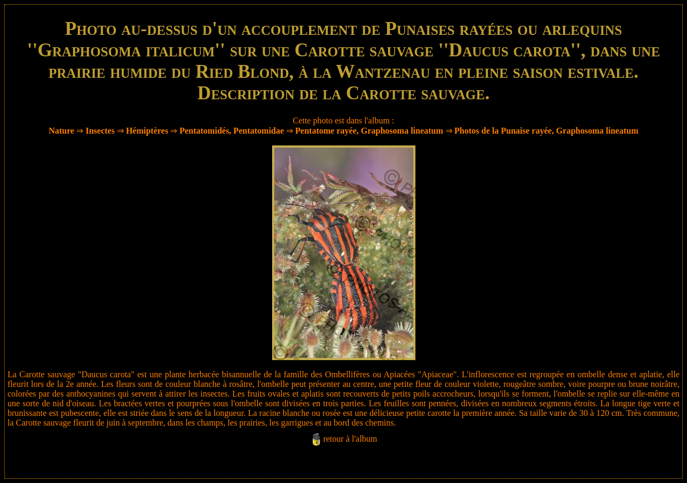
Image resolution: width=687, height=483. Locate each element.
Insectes (99, 130)
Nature (62, 130)
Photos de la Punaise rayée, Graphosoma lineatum (547, 130)
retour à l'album (350, 438)
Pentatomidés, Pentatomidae (231, 130)
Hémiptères (147, 130)
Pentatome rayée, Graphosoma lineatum (369, 130)
